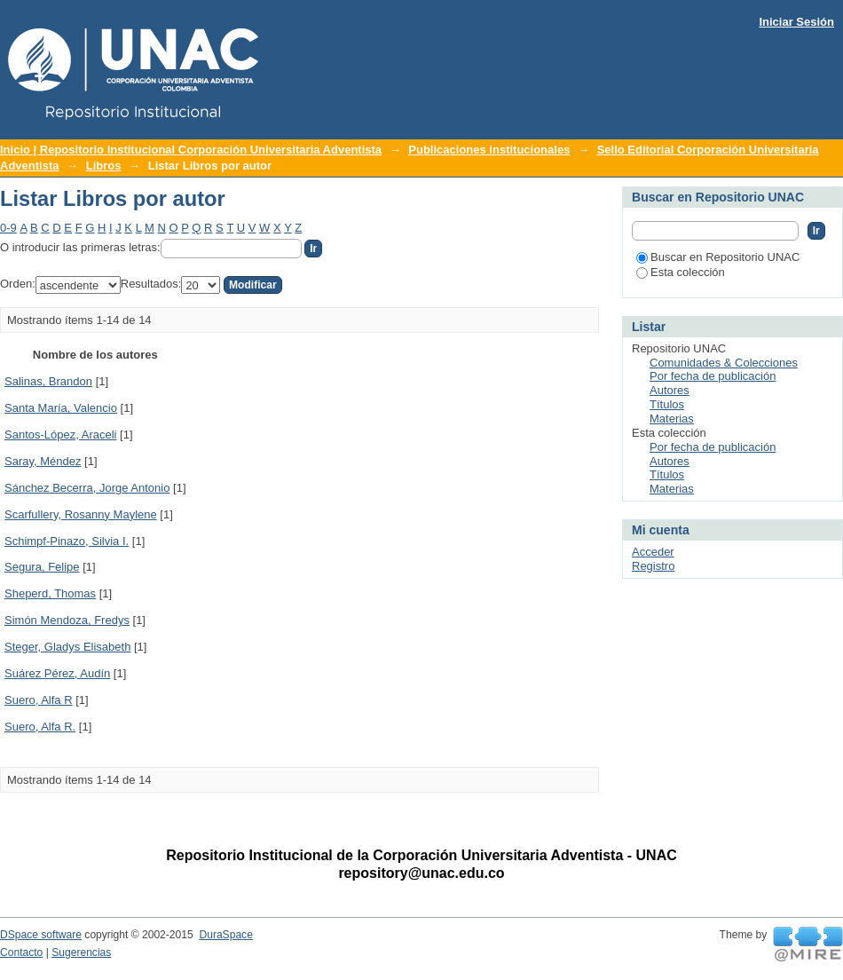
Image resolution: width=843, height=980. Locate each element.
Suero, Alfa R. (39, 726)
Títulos (667, 404)
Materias (672, 418)
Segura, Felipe (42, 566)
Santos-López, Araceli (60, 434)
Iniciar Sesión (796, 21)
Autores (669, 390)
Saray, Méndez (42, 461)
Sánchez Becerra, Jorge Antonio (86, 487)
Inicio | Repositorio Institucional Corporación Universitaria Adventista (191, 149)
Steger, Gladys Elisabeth (67, 646)
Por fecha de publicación (713, 376)
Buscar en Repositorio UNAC (718, 257)
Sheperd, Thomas (50, 593)
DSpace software (41, 935)
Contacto (21, 952)
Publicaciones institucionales (489, 149)
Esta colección (680, 272)
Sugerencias (81, 952)
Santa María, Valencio (60, 408)
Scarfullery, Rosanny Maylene (80, 514)
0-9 (8, 227)
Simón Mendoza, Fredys (67, 620)
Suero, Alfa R (38, 700)
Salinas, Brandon (48, 381)
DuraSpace (225, 935)
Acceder (653, 551)
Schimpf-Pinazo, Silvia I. (66, 541)
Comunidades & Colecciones (724, 362)
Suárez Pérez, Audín (57, 673)
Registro (653, 566)
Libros (104, 165)
